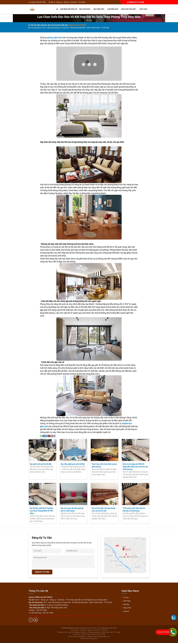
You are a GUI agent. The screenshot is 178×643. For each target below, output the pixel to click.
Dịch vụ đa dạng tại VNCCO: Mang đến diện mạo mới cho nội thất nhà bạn (135, 466)
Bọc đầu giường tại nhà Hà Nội (73, 464)
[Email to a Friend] (49, 436)
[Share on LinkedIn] (54, 436)
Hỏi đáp (126, 604)
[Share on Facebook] (44, 436)
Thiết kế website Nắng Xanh (89, 638)
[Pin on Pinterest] (51, 436)
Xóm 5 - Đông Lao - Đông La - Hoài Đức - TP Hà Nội (68, 2)
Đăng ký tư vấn (135, 2)
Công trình (127, 608)
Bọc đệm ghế (99, 9)
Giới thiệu (127, 601)
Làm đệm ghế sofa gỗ (68, 9)
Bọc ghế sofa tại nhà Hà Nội (40, 464)
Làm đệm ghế (113, 9)
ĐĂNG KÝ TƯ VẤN (42, 572)
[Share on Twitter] (46, 436)
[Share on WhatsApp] (41, 436)
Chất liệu (143, 9)
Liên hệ (126, 611)
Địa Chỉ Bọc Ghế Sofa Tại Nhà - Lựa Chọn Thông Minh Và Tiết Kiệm (42, 510)
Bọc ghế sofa (85, 9)
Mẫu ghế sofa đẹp (129, 9)
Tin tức (89, 20)
